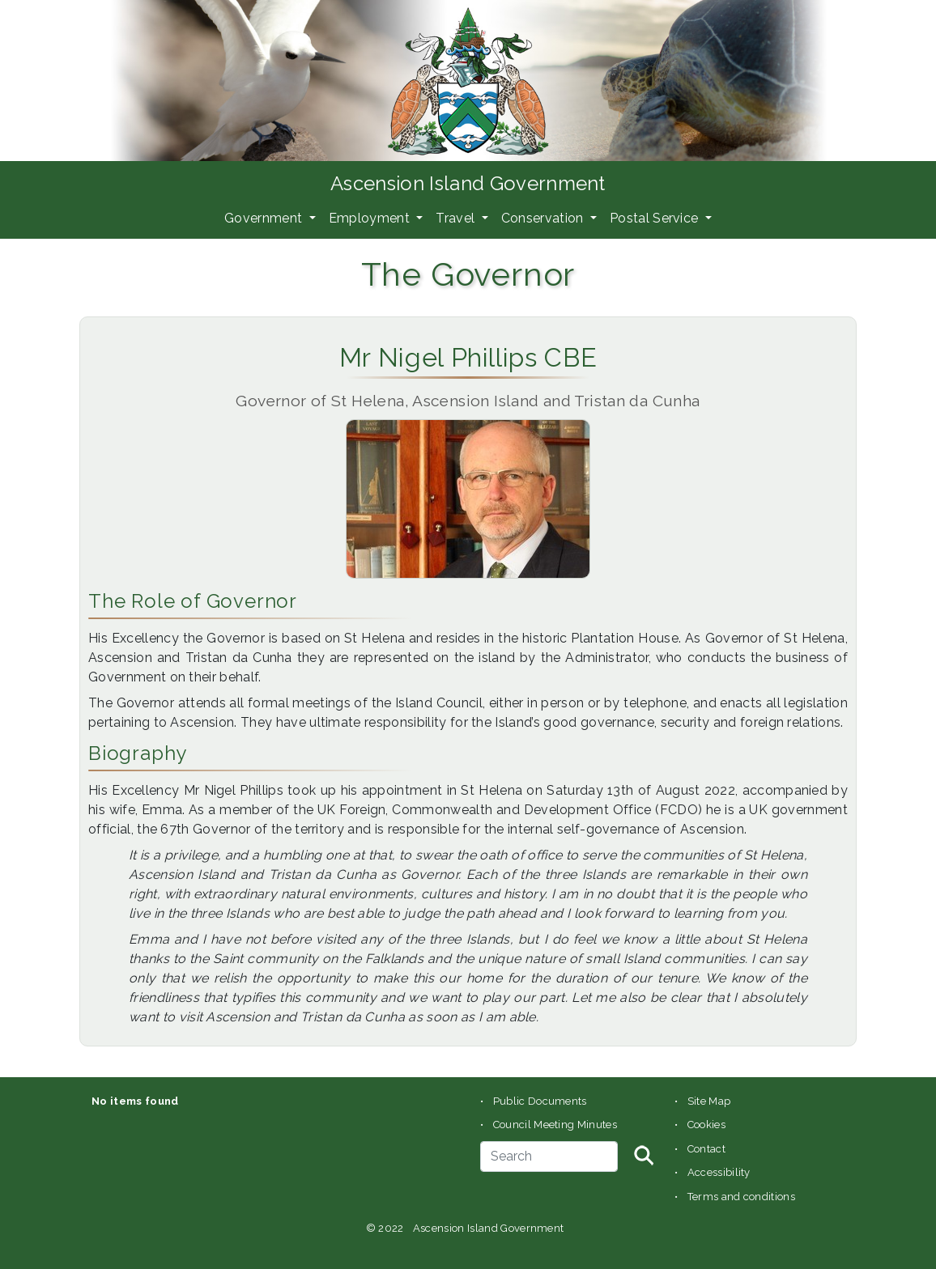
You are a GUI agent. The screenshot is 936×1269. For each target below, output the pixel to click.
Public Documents (540, 1101)
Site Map (709, 1101)
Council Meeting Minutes (555, 1124)
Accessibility (719, 1172)
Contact (706, 1149)
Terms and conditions (741, 1196)
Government (265, 218)
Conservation (544, 218)
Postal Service (656, 218)
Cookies (706, 1124)
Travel (457, 218)
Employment (371, 218)
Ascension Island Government (468, 183)
